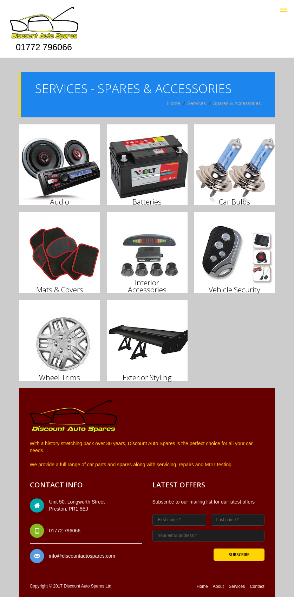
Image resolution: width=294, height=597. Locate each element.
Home (173, 103)
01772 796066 (44, 47)
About (218, 586)
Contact (257, 586)
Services (196, 103)
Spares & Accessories (237, 103)
